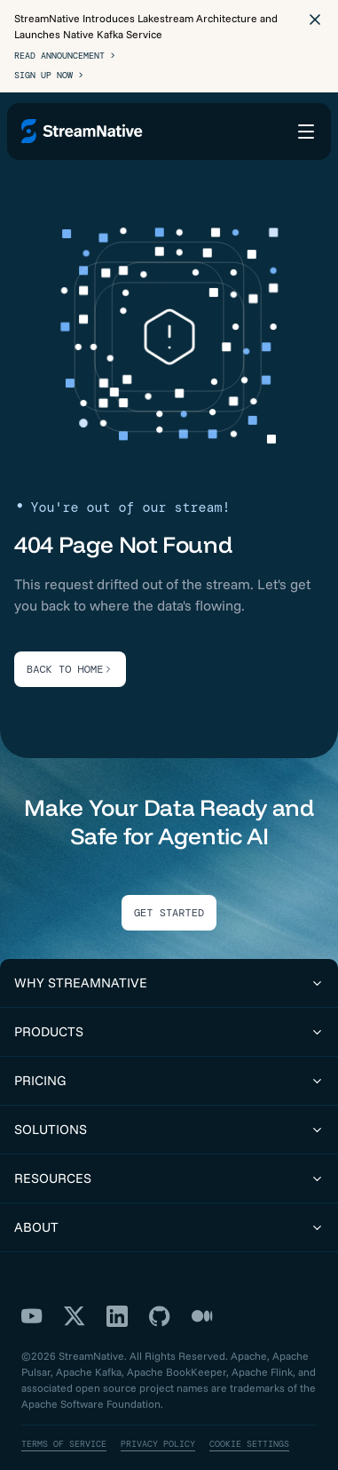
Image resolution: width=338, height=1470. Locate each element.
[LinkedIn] (117, 1316)
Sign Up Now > (48, 75)
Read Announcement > (64, 55)
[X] (74, 1316)
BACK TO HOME (70, 669)
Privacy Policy (158, 1444)
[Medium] (202, 1316)
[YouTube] (32, 1316)
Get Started (169, 913)
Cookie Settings (249, 1444)
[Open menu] (306, 131)
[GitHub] (159, 1316)
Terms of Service (63, 1444)
